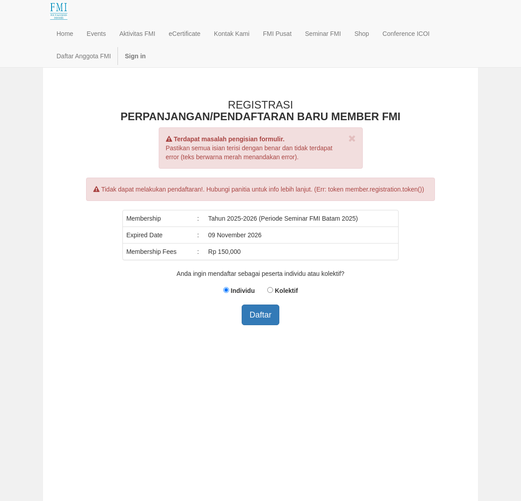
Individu (243, 290)
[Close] (352, 138)
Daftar (260, 314)
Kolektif (286, 290)
